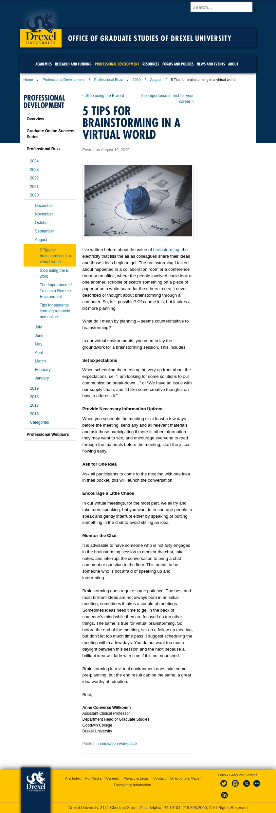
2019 (34, 388)
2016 (34, 414)
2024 (34, 161)
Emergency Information (132, 785)
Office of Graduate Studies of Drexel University (150, 38)
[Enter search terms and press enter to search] (226, 7)
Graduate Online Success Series (50, 134)
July (38, 327)
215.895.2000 (195, 807)
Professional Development (63, 80)
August (155, 80)
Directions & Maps (184, 778)
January (42, 378)
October (42, 222)
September (44, 231)
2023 (34, 169)
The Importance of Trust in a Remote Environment (56, 291)
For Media (93, 778)
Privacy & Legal (135, 778)
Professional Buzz (108, 80)
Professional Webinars (48, 434)
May (39, 344)
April (39, 352)
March (40, 361)
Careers (112, 778)
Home (28, 80)
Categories (39, 422)
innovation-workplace (118, 743)
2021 (34, 186)
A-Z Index (73, 778)
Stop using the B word (54, 273)
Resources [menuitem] (150, 64)
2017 (34, 405)
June (39, 335)
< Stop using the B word (103, 95)
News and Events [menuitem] (211, 64)
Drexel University (41, 26)
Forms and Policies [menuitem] (177, 64)
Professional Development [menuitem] (117, 64)
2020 (136, 80)
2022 (34, 178)
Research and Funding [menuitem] (73, 64)
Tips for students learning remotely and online (55, 311)
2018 (34, 397)
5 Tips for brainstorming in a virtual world (55, 256)
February (43, 369)
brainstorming (166, 249)
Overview (35, 119)
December (44, 205)
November (44, 214)
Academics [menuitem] (43, 64)
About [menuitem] (233, 64)
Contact (159, 778)
